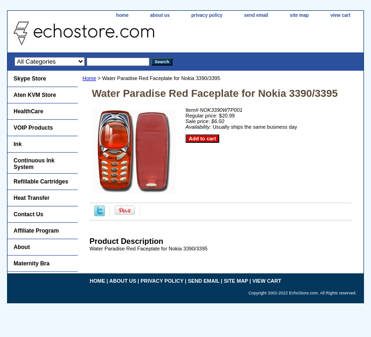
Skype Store (30, 78)
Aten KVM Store (35, 95)
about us (160, 15)
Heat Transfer (32, 198)
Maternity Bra (32, 263)
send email (256, 15)
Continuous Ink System (34, 163)
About (22, 247)
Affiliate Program (36, 230)
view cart (340, 15)
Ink (18, 144)
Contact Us (28, 214)
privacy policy (207, 15)
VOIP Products (33, 128)
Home (89, 78)
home (122, 15)
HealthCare (28, 111)
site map (299, 15)
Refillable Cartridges (41, 181)
